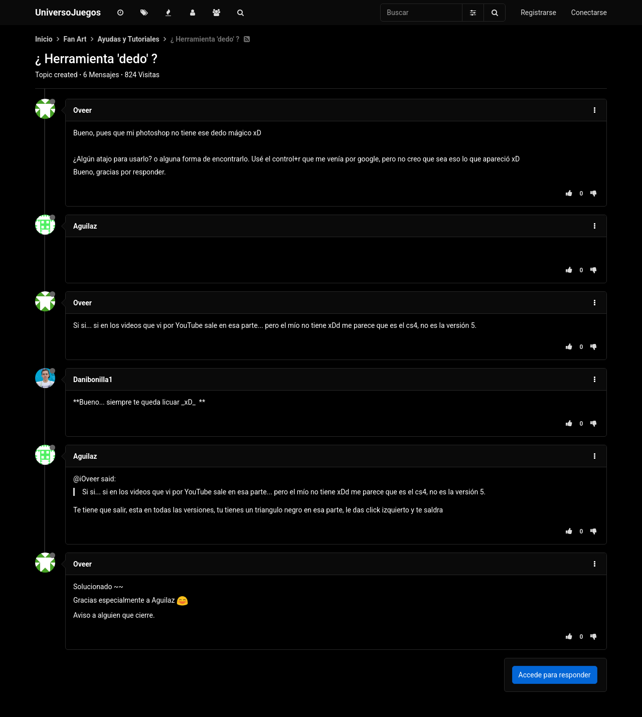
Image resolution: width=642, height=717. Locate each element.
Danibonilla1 (92, 380)
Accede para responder (555, 675)
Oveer (82, 110)
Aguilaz (85, 226)
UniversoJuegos (68, 12)
